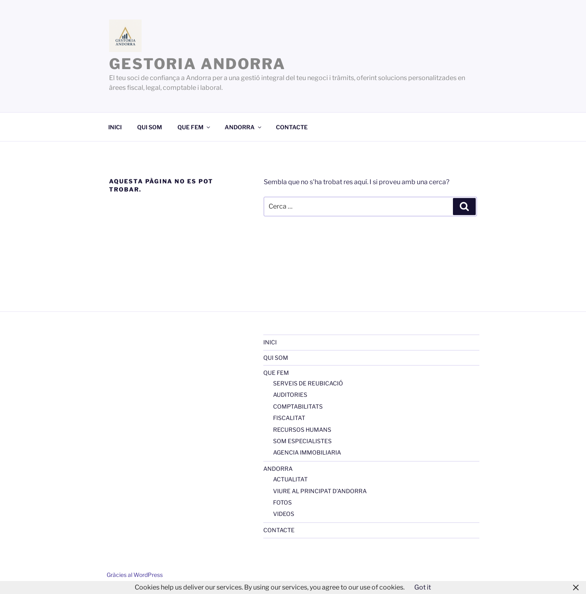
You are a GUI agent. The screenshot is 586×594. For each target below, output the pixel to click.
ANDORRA (243, 127)
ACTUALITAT (290, 479)
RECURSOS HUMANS (302, 429)
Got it (422, 587)
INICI (115, 127)
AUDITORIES (290, 394)
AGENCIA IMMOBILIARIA (307, 452)
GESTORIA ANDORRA (197, 64)
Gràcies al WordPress (135, 574)
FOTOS (282, 502)
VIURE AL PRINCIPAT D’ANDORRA (320, 490)
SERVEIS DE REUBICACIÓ (308, 383)
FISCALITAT (289, 417)
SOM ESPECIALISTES (302, 440)
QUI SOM (149, 127)
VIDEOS (283, 513)
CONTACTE (292, 127)
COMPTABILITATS (298, 406)
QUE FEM (194, 127)
